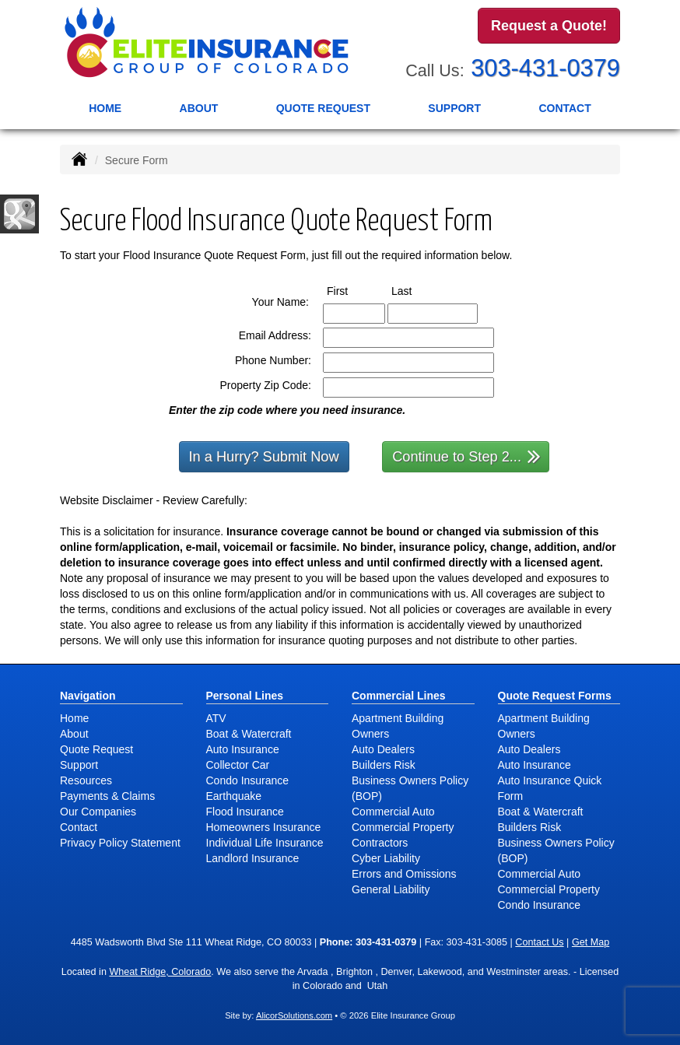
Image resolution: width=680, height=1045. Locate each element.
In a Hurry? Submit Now (264, 457)
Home (105, 108)
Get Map (590, 942)
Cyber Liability (386, 858)
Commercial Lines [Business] (399, 695)
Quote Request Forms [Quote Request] (555, 695)
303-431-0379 (545, 68)
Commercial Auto (393, 811)
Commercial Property (403, 827)
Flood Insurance (245, 811)
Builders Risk (383, 765)
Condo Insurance (247, 780)
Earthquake (234, 796)
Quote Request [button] (323, 108)
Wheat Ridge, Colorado (160, 971)
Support (79, 765)
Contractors (380, 842)
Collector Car (238, 765)
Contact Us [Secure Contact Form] (539, 942)
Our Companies (98, 811)
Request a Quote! (549, 25)
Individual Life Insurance (265, 842)
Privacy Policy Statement (120, 842)
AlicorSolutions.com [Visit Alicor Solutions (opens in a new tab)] (294, 1015)
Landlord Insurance (253, 858)
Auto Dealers (383, 749)
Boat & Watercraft (249, 734)
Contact (564, 108)
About (199, 108)
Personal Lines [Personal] (245, 695)
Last (415, 290)
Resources (86, 780)
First (352, 290)
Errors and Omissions (404, 874)
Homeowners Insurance (263, 827)
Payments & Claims (107, 796)
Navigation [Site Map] (88, 695)
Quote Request (96, 749)
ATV (216, 718)
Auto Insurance (242, 749)
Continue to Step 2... (466, 455)
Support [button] (454, 108)
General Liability (390, 889)
